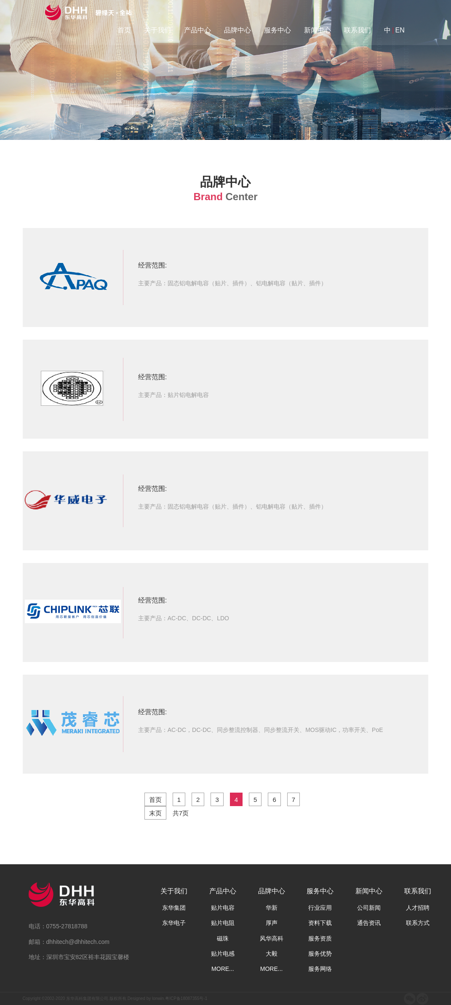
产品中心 (197, 30)
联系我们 (357, 30)
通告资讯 (369, 922)
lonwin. (158, 998)
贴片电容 (223, 907)
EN (399, 30)
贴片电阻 (223, 922)
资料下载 (320, 922)
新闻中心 (317, 30)
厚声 (272, 922)
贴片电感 (223, 953)
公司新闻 (369, 907)
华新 (272, 907)
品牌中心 (237, 30)
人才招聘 (418, 907)
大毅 (272, 953)
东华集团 (174, 907)
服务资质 (320, 938)
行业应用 (320, 907)
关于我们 (157, 30)
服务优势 (320, 953)
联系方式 (418, 922)
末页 (155, 813)
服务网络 (320, 968)
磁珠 (223, 938)
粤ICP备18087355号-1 (186, 998)
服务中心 (277, 30)
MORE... (222, 968)
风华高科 (271, 938)
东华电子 (174, 922)
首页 (124, 30)
